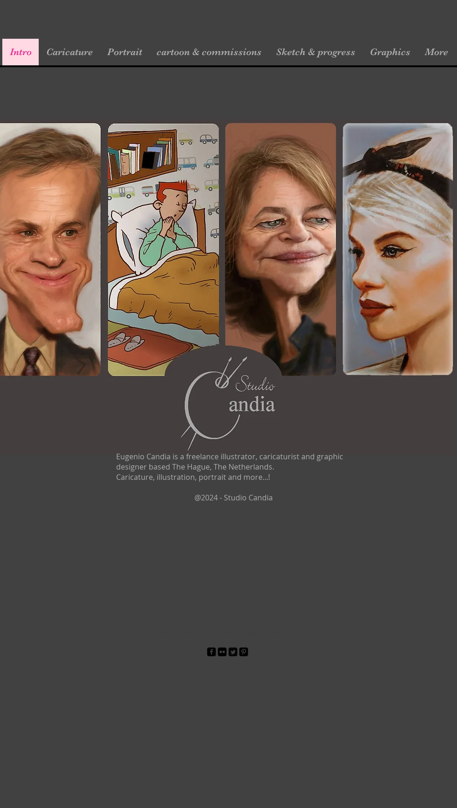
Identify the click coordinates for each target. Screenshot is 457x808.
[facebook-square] (211, 651)
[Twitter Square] (232, 651)
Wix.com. (287, 634)
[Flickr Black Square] (222, 651)
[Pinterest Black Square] (243, 651)
